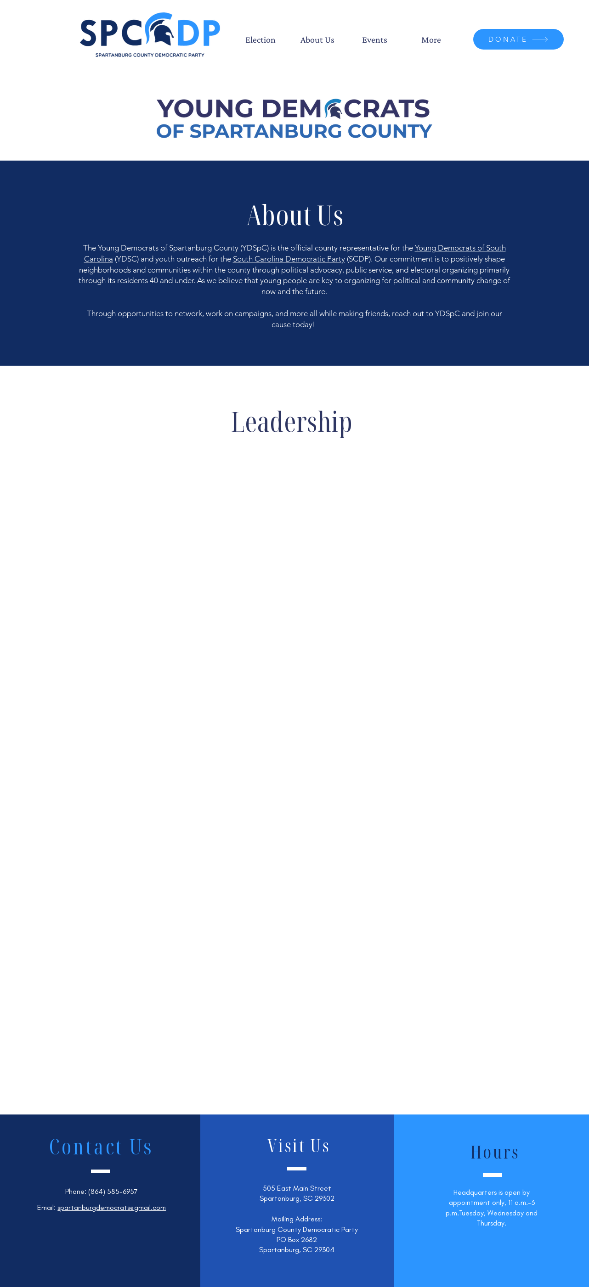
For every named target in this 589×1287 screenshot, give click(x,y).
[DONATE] (518, 39)
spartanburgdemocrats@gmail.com (111, 1207)
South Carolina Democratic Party (289, 258)
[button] (260, 39)
